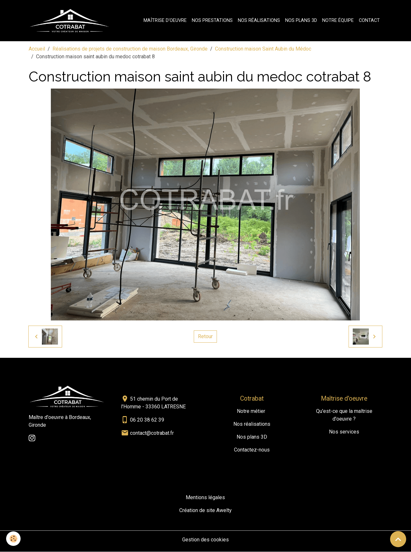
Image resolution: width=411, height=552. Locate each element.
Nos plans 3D (301, 20)
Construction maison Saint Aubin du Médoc (263, 49)
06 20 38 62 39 (147, 420)
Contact (369, 20)
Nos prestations (212, 20)
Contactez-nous (252, 450)
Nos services (344, 432)
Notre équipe (338, 20)
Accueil (37, 49)
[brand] (71, 20)
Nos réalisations (259, 20)
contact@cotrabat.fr (152, 433)
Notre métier (251, 411)
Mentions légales (205, 498)
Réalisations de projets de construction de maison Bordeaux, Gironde (130, 49)
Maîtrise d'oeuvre (165, 20)
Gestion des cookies (205, 540)
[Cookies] (13, 538)
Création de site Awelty (205, 511)
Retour (205, 336)
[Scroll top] (398, 539)
